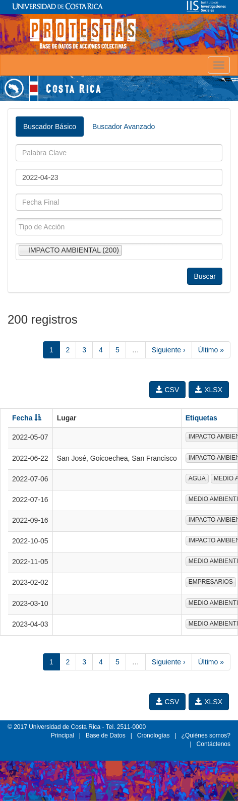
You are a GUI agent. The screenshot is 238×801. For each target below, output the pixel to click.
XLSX (208, 390)
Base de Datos (106, 735)
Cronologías (153, 735)
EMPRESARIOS (211, 581)
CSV (168, 390)
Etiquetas (201, 418)
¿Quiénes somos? (206, 735)
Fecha (26, 418)
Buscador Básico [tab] (49, 126)
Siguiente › (169, 350)
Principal (62, 735)
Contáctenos (213, 744)
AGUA (197, 478)
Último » (211, 350)
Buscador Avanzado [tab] (123, 126)
